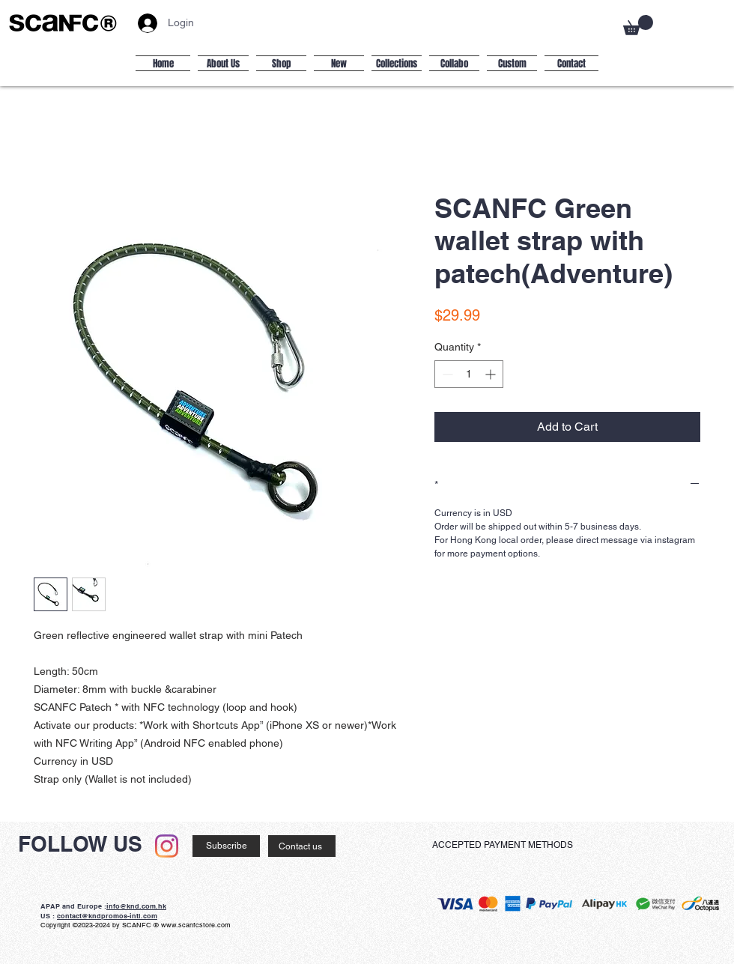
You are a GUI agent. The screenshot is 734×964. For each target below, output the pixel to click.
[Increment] (491, 374)
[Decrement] (446, 374)
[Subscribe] (226, 846)
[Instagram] (166, 846)
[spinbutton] (468, 374)
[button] (638, 25)
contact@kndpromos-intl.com (107, 916)
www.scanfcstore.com (196, 925)
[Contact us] (302, 846)
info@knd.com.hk (136, 906)
